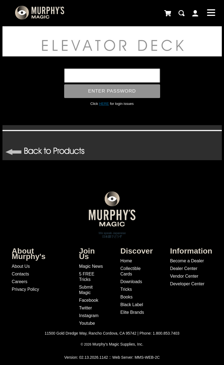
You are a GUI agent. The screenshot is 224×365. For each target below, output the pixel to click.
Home (126, 260)
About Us (21, 266)
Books (126, 297)
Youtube (87, 323)
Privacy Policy (25, 289)
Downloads (131, 281)
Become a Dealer (187, 260)
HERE (104, 104)
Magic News (91, 266)
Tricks (126, 289)
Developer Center (187, 283)
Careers (19, 281)
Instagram (88, 315)
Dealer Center (183, 268)
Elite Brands (132, 312)
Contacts (20, 274)
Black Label (131, 304)
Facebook (88, 300)
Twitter (85, 308)
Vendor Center (184, 276)
